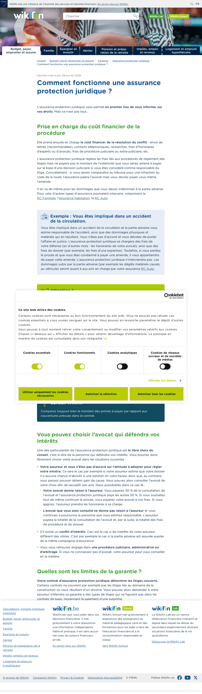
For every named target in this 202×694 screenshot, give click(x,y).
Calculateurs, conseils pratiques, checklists (24, 611)
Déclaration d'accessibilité (105, 677)
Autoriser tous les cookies (157, 394)
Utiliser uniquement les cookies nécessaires (45, 393)
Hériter (88, 50)
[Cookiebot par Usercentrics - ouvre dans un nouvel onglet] (167, 296)
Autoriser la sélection (101, 394)
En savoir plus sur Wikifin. (113, 4)
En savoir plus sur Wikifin (69, 645)
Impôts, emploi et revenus (147, 50)
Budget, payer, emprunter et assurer (21, 50)
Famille (49, 50)
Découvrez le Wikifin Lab (168, 641)
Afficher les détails (162, 380)
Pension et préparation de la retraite (114, 50)
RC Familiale (46, 198)
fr (197, 4)
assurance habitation (74, 198)
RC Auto (101, 198)
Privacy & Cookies (72, 677)
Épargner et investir (68, 50)
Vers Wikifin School (115, 645)
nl (192, 4)
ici (105, 338)
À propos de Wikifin (16, 677)
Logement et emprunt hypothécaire (181, 50)
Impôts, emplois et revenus (20, 655)
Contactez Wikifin (45, 677)
